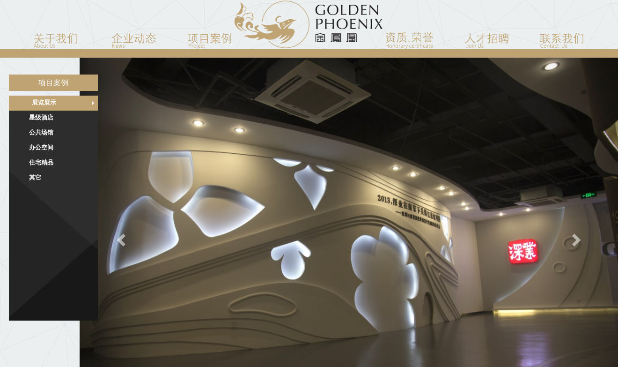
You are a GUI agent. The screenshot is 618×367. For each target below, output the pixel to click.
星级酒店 (41, 117)
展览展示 (44, 102)
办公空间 (41, 147)
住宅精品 (41, 162)
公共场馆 (41, 132)
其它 (35, 177)
